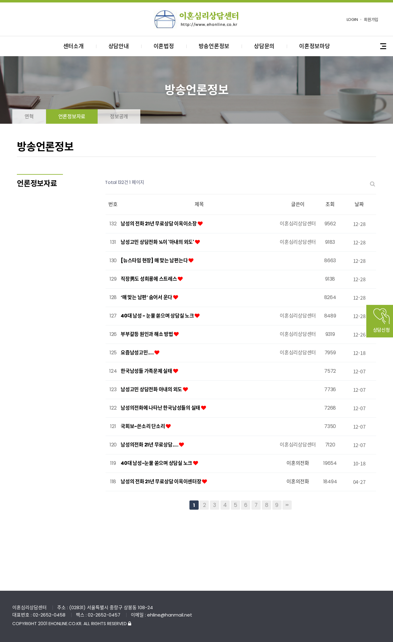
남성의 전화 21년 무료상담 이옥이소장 (159, 223)
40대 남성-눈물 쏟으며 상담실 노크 (157, 463)
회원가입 (371, 19)
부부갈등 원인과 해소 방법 (147, 334)
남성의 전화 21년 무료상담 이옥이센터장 (161, 481)
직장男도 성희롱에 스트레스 (149, 278)
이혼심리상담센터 (196, 19)
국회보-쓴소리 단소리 (143, 426)
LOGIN (352, 19)
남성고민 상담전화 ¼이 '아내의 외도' (158, 242)
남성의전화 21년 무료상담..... (150, 444)
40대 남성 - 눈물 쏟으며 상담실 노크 (158, 315)
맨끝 (287, 505)
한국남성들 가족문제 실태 (147, 371)
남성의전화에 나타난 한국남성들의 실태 (161, 407)
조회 (330, 204)
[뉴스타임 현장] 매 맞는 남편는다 (155, 260)
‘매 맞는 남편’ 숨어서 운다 (147, 297)
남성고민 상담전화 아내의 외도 (152, 389)
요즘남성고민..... (137, 352)
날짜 (359, 204)
